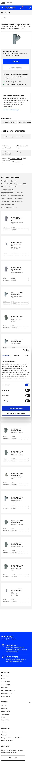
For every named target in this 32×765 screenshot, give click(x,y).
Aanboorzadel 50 (17, 195)
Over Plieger (4, 708)
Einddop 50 (19, 198)
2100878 (20, 459)
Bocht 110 (19, 192)
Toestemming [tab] (6, 355)
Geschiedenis (5, 714)
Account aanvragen (16, 67)
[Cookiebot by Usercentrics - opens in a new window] (23, 350)
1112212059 (20, 601)
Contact (3, 723)
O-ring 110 (5, 195)
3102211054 (20, 438)
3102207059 (20, 552)
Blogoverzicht (5, 720)
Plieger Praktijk (5, 711)
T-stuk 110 (5, 201)
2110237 (20, 227)
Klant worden (5, 676)
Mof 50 (3, 187)
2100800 (20, 528)
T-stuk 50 (4, 181)
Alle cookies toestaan (16, 408)
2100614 (20, 347)
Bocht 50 (14, 181)
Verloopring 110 (6, 198)
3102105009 (20, 484)
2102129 (20, 301)
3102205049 (20, 530)
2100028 (20, 506)
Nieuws (3, 717)
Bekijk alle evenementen (8, 690)
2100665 (20, 436)
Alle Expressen (5, 681)
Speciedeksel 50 (17, 201)
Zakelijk (3, 2)
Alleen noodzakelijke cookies (16, 413)
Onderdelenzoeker (6, 693)
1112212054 (20, 280)
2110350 (20, 253)
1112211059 (20, 255)
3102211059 (20, 461)
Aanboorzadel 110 (7, 190)
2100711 (20, 574)
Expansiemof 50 (20, 184)
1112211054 (20, 229)
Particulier (9, 2)
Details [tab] (16, 355)
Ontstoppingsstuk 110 (9, 207)
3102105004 (20, 303)
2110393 (20, 599)
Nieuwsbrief (13, 758)
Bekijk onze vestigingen (11, 109)
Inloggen (16, 61)
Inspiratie (3, 735)
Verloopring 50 (6, 184)
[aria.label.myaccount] (21, 8)
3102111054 (20, 508)
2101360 (20, 325)
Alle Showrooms (5, 684)
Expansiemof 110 (7, 192)
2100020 (20, 482)
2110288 (20, 278)
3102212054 (20, 576)
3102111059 (20, 327)
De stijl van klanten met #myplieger (11, 737)
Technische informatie (9, 122)
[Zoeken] (18, 12)
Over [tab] (26, 355)
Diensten (3, 678)
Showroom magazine (7, 740)
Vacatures (4, 705)
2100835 (20, 550)
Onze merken (5, 687)
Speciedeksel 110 (7, 204)
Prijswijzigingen (5, 696)
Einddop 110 (13, 187)
